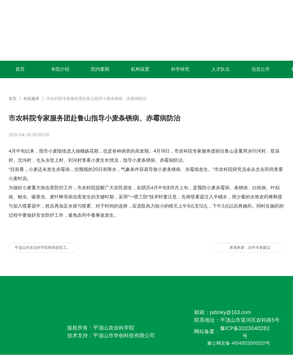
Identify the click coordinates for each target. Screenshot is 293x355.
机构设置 (140, 69)
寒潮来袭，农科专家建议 (249, 247)
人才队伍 (220, 69)
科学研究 (180, 69)
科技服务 (31, 98)
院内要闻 (100, 69)
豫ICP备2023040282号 (245, 332)
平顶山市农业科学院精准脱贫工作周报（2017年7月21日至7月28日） (46, 247)
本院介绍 (60, 69)
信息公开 (261, 69)
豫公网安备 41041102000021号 (238, 343)
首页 (20, 69)
